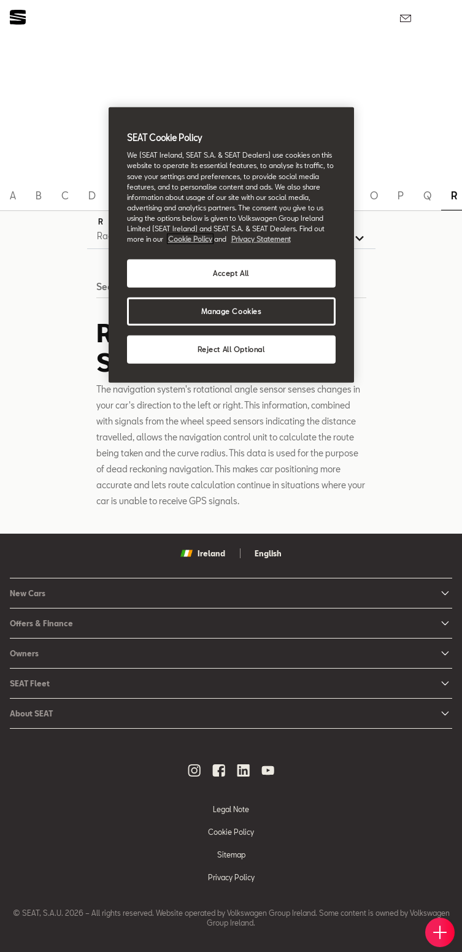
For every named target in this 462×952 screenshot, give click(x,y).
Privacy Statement (261, 239)
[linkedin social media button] (243, 770)
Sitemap (231, 854)
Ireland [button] (202, 553)
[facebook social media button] (219, 770)
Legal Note (231, 809)
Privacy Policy (231, 877)
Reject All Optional (231, 349)
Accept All (231, 273)
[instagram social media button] (194, 770)
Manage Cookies (231, 311)
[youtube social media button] (268, 770)
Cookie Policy (231, 831)
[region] (231, 244)
